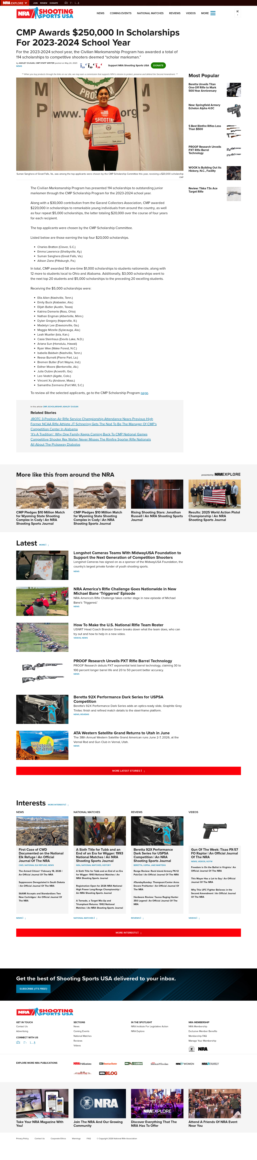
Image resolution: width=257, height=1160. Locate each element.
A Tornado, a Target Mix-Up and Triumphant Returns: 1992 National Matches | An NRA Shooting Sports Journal (99, 904)
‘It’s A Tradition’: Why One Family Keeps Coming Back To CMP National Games (89, 434)
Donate (56, 3)
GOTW (209, 861)
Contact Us (22, 1026)
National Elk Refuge (36, 865)
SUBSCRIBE (33, 989)
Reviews (175, 13)
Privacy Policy (22, 1138)
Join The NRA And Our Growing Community (98, 1123)
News (100, 13)
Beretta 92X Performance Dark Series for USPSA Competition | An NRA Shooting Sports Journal (153, 855)
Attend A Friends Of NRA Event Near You (213, 1123)
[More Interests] (67, 804)
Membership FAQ (198, 1036)
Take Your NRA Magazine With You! (39, 1123)
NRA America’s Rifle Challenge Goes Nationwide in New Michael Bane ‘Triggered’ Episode (125, 591)
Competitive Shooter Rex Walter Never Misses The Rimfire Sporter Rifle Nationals (91, 439)
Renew (45, 3)
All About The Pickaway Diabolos (55, 444)
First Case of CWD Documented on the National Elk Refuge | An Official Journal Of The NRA (41, 855)
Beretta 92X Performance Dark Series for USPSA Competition (118, 699)
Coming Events (121, 13)
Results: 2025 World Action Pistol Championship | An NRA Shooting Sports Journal (214, 516)
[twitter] (91, 64)
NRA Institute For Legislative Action (149, 1026)
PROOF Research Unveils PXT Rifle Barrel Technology (123, 661)
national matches (91, 865)
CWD (21, 865)
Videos (191, 13)
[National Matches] (95, 918)
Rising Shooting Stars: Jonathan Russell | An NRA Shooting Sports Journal (157, 516)
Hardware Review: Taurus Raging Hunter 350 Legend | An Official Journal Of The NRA (156, 900)
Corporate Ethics (58, 1138)
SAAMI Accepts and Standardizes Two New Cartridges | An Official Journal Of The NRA (40, 897)
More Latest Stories (142, 771)
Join (37, 3)
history (106, 865)
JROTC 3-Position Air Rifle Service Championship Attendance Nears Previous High (92, 418)
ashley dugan (70, 406)
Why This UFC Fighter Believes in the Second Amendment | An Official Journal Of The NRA (213, 893)
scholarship (55, 406)
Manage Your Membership (202, 1041)
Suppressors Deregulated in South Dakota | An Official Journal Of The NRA (42, 884)
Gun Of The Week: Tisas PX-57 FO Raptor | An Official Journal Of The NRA (214, 853)
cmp (45, 406)
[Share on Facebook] (84, 64)
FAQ (89, 1138)
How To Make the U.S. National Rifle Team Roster (118, 625)
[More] (47, 544)
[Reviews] (142, 918)
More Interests (56, 804)
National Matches (150, 13)
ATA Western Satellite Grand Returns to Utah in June (122, 733)
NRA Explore (138, 1031)
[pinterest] (99, 64)
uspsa (146, 865)
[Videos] (198, 918)
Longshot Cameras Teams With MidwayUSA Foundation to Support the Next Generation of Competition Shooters (127, 555)
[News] (24, 918)
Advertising (22, 1031)
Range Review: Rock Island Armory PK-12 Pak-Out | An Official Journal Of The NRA (156, 872)
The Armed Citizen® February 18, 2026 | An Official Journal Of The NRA (40, 872)
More (42, 544)
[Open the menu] (213, 13)
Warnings (76, 1138)
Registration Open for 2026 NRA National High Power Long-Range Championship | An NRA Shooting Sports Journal (99, 889)
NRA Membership (198, 1026)
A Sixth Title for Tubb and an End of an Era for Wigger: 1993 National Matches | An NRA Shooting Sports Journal (99, 855)
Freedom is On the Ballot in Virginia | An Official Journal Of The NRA (213, 869)
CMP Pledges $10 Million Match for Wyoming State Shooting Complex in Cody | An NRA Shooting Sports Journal (40, 518)
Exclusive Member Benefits (203, 1031)
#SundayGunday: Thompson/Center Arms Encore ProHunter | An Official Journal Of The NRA (156, 886)
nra (78, 865)
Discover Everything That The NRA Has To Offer (154, 1123)
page (144, 392)
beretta (138, 865)
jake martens (158, 865)
